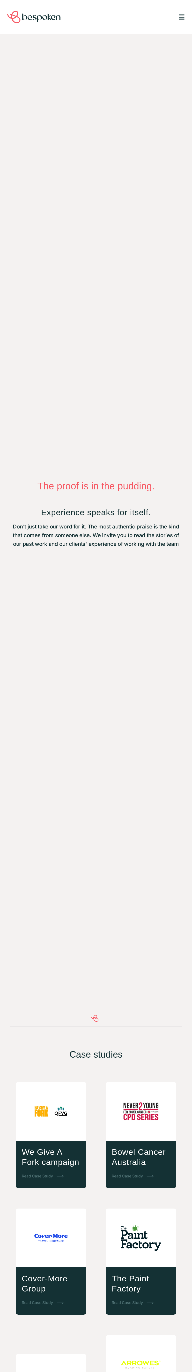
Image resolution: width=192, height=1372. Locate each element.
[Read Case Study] (60, 1176)
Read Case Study (37, 1176)
